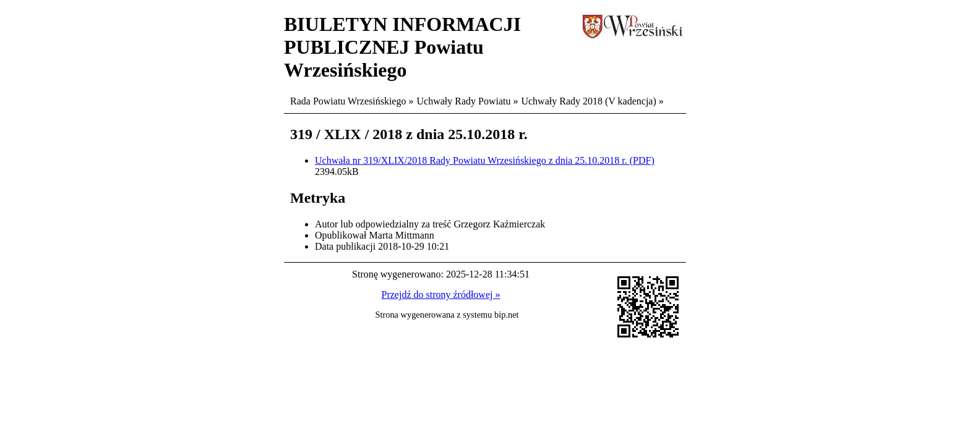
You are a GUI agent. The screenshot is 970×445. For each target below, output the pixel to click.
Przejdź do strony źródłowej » (441, 294)
